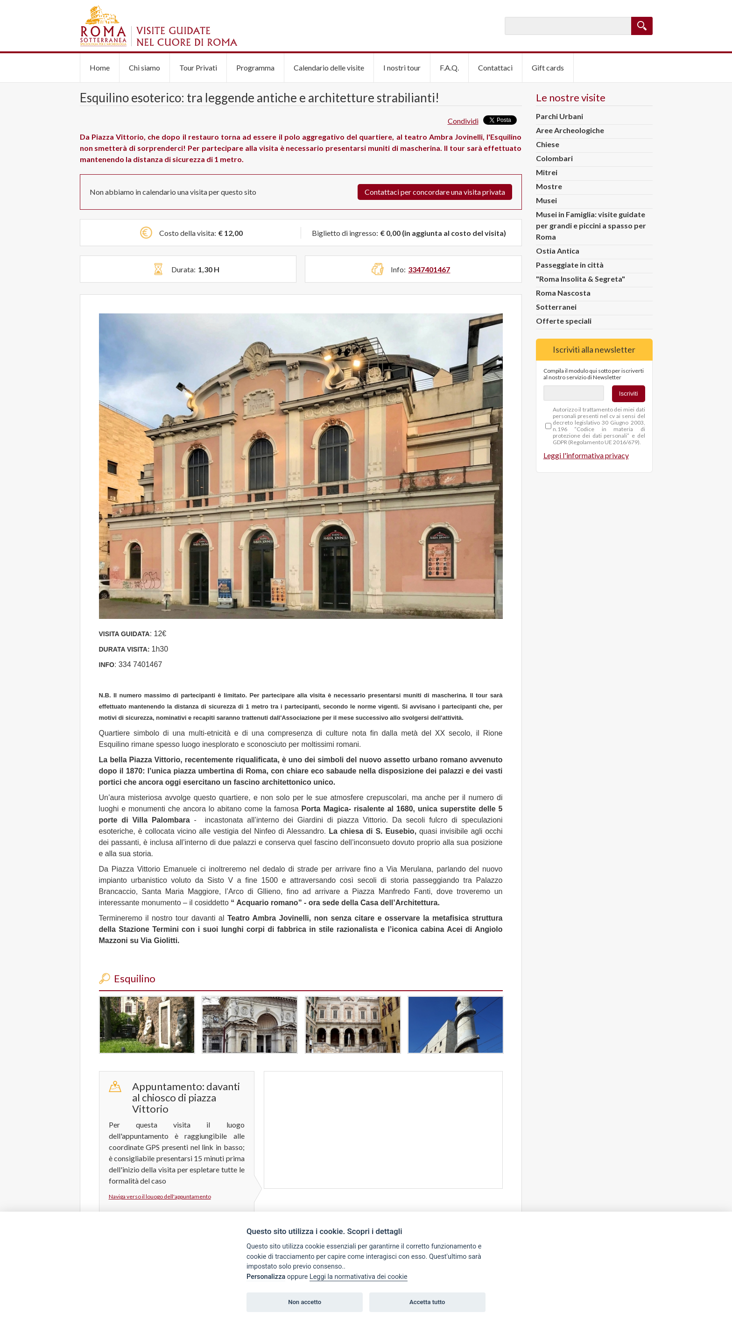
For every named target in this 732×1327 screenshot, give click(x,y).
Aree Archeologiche (570, 130)
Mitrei (546, 172)
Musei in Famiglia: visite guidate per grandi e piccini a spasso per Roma (591, 225)
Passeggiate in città (570, 264)
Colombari (554, 158)
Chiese (547, 144)
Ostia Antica (557, 250)
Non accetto (304, 1302)
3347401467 (429, 269)
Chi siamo (144, 67)
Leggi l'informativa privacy (586, 455)
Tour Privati (198, 67)
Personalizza (265, 1277)
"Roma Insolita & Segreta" (580, 278)
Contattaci (495, 67)
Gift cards (548, 67)
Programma (255, 67)
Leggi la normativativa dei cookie (359, 1277)
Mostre (549, 186)
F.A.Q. (449, 67)
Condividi (463, 120)
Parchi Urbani (559, 116)
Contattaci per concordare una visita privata (435, 191)
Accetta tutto (427, 1302)
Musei (546, 200)
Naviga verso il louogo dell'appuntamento (160, 1196)
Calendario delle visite (329, 67)
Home (100, 67)
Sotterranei (556, 306)
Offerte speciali (563, 320)
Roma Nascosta (563, 292)
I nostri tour (402, 67)
